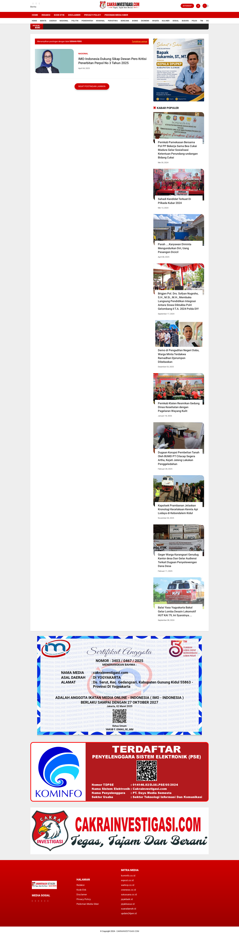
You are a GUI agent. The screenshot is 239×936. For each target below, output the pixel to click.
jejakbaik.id (127, 899)
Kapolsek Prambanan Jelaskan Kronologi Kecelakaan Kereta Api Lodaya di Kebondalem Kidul (178, 509)
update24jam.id (129, 913)
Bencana (125, 21)
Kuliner (165, 21)
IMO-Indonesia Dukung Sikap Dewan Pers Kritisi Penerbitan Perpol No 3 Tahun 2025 (112, 61)
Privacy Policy (92, 15)
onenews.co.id (128, 889)
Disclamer (82, 894)
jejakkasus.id (127, 904)
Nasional (64, 21)
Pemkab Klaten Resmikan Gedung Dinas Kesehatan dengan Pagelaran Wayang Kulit (179, 407)
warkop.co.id (127, 885)
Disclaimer (74, 15)
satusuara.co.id (129, 894)
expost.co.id (127, 880)
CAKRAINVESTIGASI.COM (127, 931)
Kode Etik (59, 15)
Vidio (208, 21)
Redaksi (46, 15)
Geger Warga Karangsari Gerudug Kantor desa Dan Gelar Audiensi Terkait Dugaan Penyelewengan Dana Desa (178, 560)
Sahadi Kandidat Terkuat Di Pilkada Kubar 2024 (174, 200)
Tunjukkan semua (139, 41)
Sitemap (187, 6)
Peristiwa (113, 21)
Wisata (155, 21)
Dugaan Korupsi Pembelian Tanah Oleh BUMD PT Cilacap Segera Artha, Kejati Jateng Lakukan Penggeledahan (178, 458)
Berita (43, 21)
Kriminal (100, 21)
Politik (74, 21)
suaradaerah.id (128, 908)
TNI (201, 21)
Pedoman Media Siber (116, 15)
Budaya (185, 21)
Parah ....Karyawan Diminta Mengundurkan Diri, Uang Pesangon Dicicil (174, 248)
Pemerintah (87, 21)
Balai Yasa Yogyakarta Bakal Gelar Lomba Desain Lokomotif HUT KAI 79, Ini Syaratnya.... (177, 611)
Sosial (176, 21)
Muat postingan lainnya (91, 86)
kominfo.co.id (128, 875)
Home (35, 15)
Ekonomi (145, 21)
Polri (194, 21)
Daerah (53, 21)
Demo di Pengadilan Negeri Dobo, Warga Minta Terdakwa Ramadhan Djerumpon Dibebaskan (178, 356)
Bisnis (135, 21)
